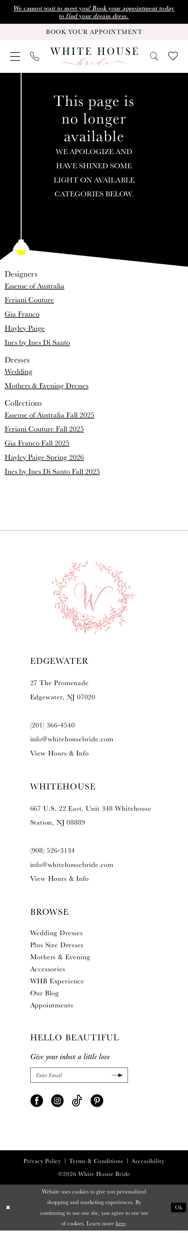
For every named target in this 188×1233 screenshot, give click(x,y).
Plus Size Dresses (57, 946)
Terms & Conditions (96, 1163)
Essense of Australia (34, 287)
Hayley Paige (25, 329)
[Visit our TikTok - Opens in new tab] (77, 1102)
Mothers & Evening (60, 958)
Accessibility (148, 1163)
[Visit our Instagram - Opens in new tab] (57, 1102)
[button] (15, 58)
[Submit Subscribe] (115, 1077)
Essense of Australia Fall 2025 (49, 416)
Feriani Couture (29, 301)
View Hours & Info (59, 754)
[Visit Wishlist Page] (173, 58)
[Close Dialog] (8, 1209)
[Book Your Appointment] (94, 33)
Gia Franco (22, 315)
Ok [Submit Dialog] (178, 1210)
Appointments (51, 1006)
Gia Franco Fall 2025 (37, 444)
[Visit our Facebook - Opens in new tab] (36, 1102)
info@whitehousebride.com (72, 740)
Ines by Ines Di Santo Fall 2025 (52, 473)
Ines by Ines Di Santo (37, 344)
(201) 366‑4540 (52, 726)
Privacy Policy (42, 1163)
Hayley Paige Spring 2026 (44, 458)
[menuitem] (15, 58)
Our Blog (44, 994)
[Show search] (154, 58)
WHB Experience (57, 982)
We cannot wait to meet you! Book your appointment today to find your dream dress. (94, 12)
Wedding (18, 373)
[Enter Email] (79, 1077)
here (121, 1225)
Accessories (47, 970)
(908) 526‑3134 (52, 852)
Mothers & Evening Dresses (46, 387)
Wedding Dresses (56, 934)
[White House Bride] (94, 58)
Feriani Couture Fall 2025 (44, 430)
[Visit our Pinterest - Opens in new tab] (97, 1102)
